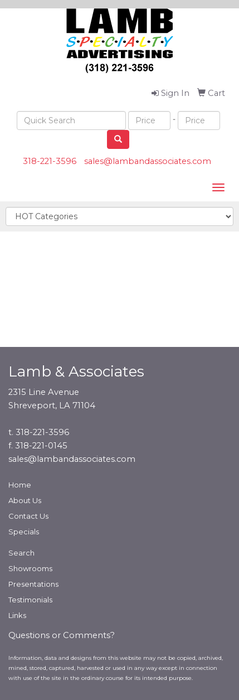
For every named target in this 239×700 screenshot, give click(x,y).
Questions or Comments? (61, 635)
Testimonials (30, 599)
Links (17, 615)
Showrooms (30, 568)
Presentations (33, 584)
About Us (24, 500)
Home (19, 484)
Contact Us (28, 515)
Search (21, 552)
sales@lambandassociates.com (147, 161)
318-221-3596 (49, 161)
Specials (23, 531)
